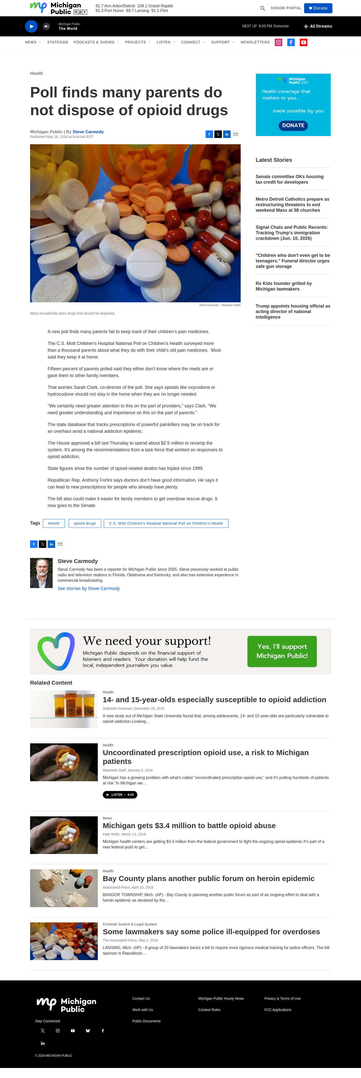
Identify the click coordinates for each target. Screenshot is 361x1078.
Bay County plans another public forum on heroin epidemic (209, 888)
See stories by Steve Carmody (89, 598)
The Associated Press (120, 950)
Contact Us (141, 1009)
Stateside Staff (114, 780)
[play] (31, 36)
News (31, 52)
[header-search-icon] (264, 13)
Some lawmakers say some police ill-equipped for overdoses (211, 941)
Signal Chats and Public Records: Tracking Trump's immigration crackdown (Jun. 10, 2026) (292, 243)
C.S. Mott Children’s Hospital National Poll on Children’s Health (166, 533)
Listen (163, 52)
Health (36, 83)
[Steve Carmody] (41, 583)
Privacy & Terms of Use (282, 1009)
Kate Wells (111, 844)
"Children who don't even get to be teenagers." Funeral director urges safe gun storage (293, 271)
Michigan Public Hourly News (221, 1009)
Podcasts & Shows (94, 52)
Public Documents (146, 1031)
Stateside (58, 52)
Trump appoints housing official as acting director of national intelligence (293, 322)
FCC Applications (277, 1020)
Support (220, 52)
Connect (190, 52)
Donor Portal (288, 13)
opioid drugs (85, 533)
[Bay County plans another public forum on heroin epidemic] (64, 898)
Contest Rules (209, 1020)
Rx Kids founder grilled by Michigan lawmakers (284, 296)
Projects (135, 52)
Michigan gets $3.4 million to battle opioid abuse (189, 835)
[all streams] (318, 36)
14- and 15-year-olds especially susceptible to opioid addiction (214, 709)
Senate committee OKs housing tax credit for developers (290, 189)
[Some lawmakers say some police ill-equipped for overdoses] (64, 951)
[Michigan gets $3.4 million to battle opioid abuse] (64, 845)
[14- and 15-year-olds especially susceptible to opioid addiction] (64, 719)
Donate (323, 13)
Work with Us (142, 1020)
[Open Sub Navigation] (40, 52)
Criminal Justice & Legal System (130, 934)
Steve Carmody (88, 141)
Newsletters (255, 52)
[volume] (46, 36)
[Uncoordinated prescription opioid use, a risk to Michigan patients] (64, 772)
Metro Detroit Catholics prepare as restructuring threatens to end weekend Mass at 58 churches (292, 215)
